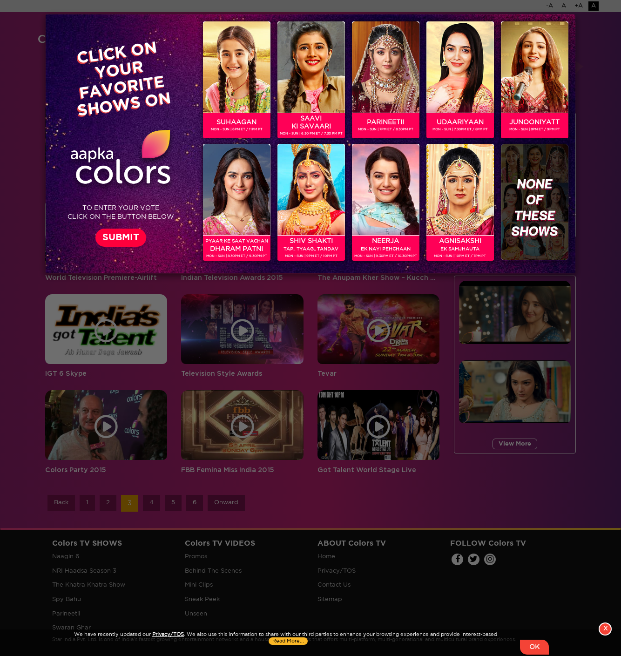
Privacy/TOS (168, 634)
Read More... (288, 641)
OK (534, 647)
